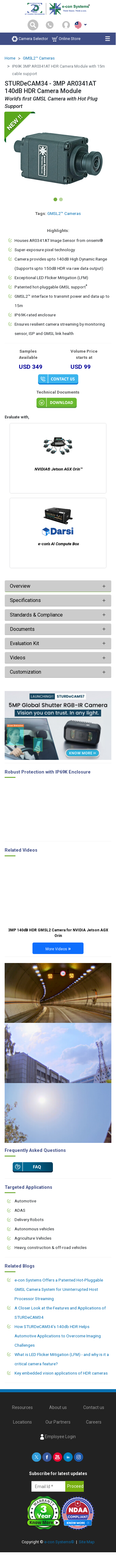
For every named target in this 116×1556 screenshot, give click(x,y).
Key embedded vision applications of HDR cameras (61, 1373)
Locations (22, 1422)
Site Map (87, 1542)
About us (58, 1407)
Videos (17, 658)
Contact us (93, 1407)
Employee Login (58, 1437)
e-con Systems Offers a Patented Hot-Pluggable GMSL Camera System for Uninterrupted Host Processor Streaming (59, 1289)
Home (10, 58)
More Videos (58, 948)
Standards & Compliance (36, 615)
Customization (25, 672)
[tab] (58, 586)
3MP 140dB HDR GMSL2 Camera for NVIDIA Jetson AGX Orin (58, 933)
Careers (93, 1422)
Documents (22, 629)
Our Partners (58, 1422)
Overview (20, 586)
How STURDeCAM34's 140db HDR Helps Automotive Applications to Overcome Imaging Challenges (58, 1336)
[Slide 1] (55, 199)
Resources (22, 1407)
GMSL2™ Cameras (39, 58)
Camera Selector (30, 39)
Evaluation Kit (24, 643)
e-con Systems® (59, 1542)
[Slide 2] (61, 199)
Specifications (26, 600)
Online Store (66, 39)
